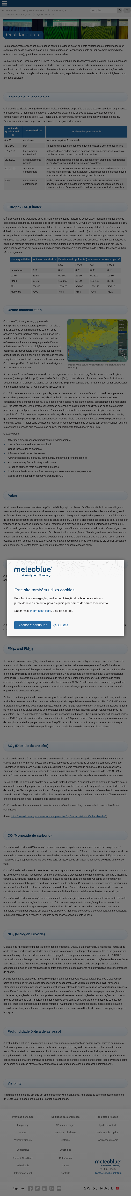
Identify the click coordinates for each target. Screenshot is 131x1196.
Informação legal (40, 610)
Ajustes (61, 625)
